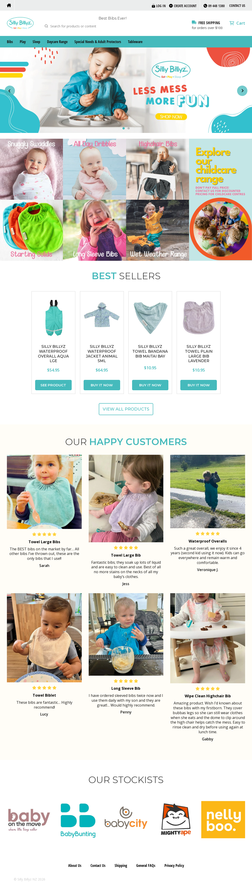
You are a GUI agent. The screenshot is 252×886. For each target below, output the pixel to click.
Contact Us (237, 5)
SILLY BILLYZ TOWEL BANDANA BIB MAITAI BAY (150, 351)
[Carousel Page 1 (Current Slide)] (123, 128)
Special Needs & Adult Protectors (97, 41)
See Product (53, 385)
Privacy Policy (174, 865)
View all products (126, 409)
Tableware (135, 41)
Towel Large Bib (126, 555)
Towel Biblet (44, 695)
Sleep (36, 41)
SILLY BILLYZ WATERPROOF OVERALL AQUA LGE (53, 353)
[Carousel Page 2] (128, 128)
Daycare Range (57, 41)
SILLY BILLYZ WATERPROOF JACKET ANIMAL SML (102, 353)
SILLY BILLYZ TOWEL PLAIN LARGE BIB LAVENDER (198, 353)
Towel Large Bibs (44, 541)
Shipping (121, 865)
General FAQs (145, 865)
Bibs (10, 41)
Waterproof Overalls (208, 541)
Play (23, 41)
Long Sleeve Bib (125, 688)
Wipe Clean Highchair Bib (208, 695)
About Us (74, 865)
